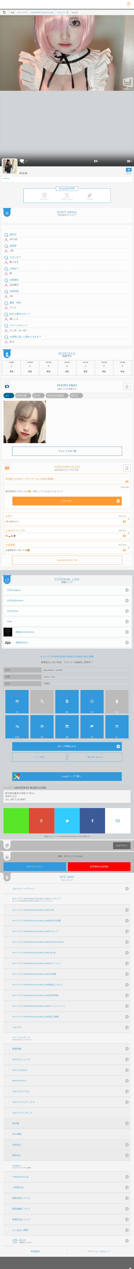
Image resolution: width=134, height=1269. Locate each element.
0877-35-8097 (18, 799)
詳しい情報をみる (67, 746)
